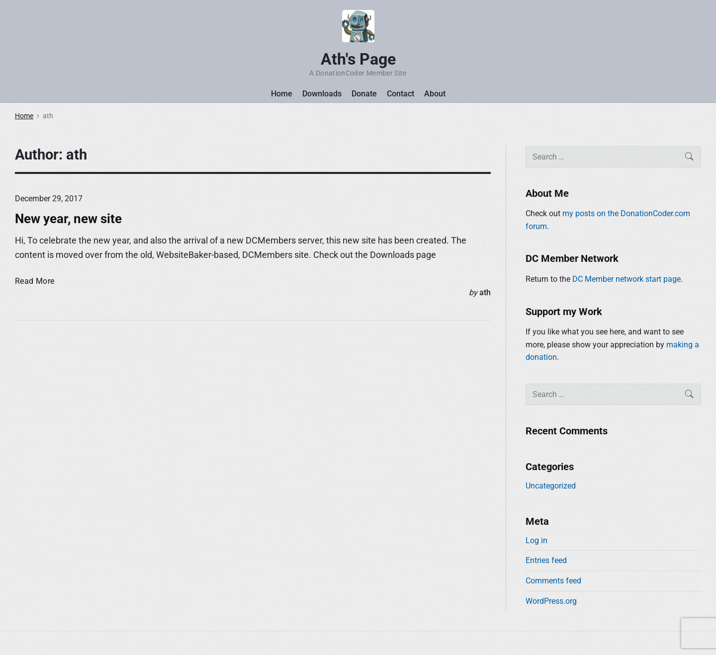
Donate (364, 93)
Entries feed (546, 560)
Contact (400, 93)
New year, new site (68, 218)
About (435, 93)
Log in (536, 540)
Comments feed (553, 580)
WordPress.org (551, 601)
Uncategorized (551, 486)
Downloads (322, 93)
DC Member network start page (626, 279)
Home (281, 93)
